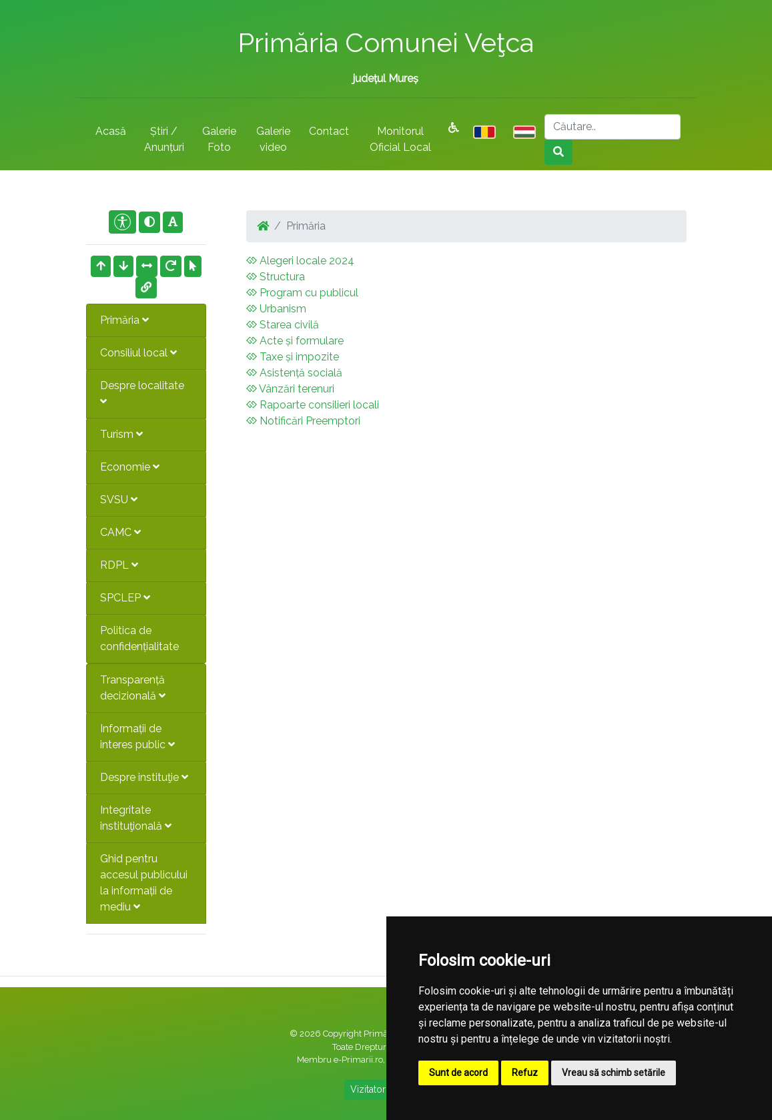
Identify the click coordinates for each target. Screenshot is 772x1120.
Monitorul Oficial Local (400, 139)
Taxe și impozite (292, 356)
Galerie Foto (219, 139)
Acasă (110, 131)
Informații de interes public (137, 736)
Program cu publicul (302, 292)
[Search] (612, 126)
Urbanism (276, 308)
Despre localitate (142, 392)
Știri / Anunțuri (164, 139)
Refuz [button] (525, 1072)
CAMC (120, 532)
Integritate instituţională (135, 818)
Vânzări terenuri (290, 388)
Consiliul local (138, 352)
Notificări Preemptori (303, 420)
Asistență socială (294, 372)
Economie (129, 467)
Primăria (124, 320)
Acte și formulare (295, 340)
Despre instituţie (144, 777)
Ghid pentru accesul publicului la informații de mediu (143, 882)
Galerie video (273, 139)
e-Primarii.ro (358, 1060)
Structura (275, 276)
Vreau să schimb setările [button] (613, 1072)
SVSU (118, 499)
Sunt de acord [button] (458, 1072)
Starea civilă (282, 324)
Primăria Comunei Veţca (386, 42)
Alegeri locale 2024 (300, 260)
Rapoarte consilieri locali (312, 404)
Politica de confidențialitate (139, 638)
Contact (329, 131)
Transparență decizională (132, 687)
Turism (121, 434)
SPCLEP (125, 597)
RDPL (119, 565)
